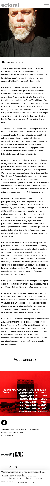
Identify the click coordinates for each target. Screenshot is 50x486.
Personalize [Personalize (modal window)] (23, 482)
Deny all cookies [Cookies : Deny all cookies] (34, 478)
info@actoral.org (7, 435)
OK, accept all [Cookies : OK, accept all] (15, 478)
